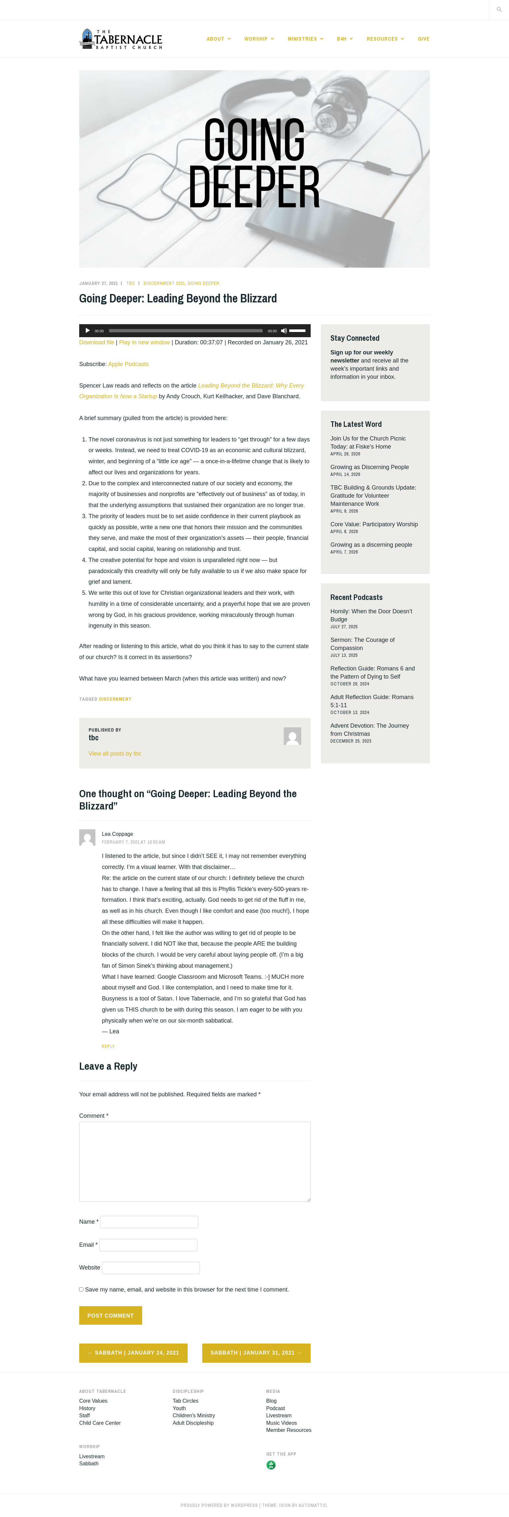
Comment (93, 1116)
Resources (382, 38)
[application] (195, 330)
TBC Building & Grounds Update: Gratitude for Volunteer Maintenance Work (373, 495)
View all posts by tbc (115, 753)
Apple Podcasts (128, 364)
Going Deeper (203, 283)
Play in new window (144, 342)
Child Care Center (100, 1423)
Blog (271, 1401)
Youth (179, 1408)
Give (424, 38)
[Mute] (284, 330)
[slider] (186, 330)
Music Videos (281, 1423)
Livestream (92, 1456)
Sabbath (89, 1463)
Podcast (275, 1408)
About (216, 38)
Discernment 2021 (164, 283)
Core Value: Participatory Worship (374, 524)
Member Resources (289, 1430)
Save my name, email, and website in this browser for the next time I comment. (187, 1289)
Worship (256, 38)
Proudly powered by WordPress (219, 1505)
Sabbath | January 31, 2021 (253, 1353)
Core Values (93, 1401)
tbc (130, 283)
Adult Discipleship (193, 1423)
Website (89, 1267)
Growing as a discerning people (371, 545)
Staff (84, 1415)
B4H (342, 38)
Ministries (302, 38)
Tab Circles (185, 1401)
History (87, 1408)
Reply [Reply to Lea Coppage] (108, 1046)
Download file (96, 342)
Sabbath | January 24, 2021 (137, 1353)
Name (89, 1221)
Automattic (313, 1505)
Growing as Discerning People (369, 467)
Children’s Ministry (194, 1415)
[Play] (87, 330)
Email (88, 1245)
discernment (115, 699)
